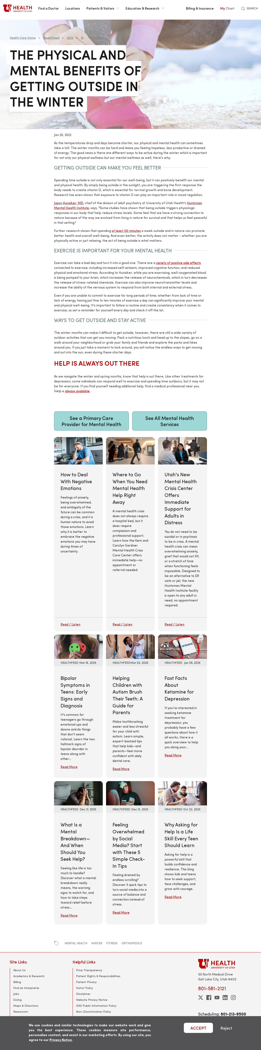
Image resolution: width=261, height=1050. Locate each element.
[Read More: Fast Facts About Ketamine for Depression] (182, 646)
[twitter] (200, 997)
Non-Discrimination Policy (93, 1011)
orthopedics (132, 943)
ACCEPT (198, 1028)
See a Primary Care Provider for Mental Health (91, 421)
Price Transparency (89, 970)
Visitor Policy (84, 988)
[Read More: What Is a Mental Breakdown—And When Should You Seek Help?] (78, 793)
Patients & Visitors (102, 8)
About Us (19, 970)
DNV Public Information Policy (96, 1006)
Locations (72, 8)
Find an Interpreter (26, 988)
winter (96, 943)
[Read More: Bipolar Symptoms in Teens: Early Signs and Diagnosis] (78, 646)
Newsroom (20, 1011)
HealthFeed (51, 38)
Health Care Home (23, 38)
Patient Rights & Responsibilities (98, 976)
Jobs (16, 994)
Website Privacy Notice (91, 1000)
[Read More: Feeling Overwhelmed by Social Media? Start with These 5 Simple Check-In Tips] (130, 793)
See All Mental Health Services (169, 421)
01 (82, 38)
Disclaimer (83, 994)
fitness (111, 943)
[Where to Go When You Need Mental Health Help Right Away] (130, 534)
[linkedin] (225, 997)
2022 (70, 38)
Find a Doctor (48, 8)
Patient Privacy (86, 982)
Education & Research (145, 8)
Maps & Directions (25, 1006)
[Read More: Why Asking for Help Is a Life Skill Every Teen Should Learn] (182, 793)
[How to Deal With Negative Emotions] (78, 534)
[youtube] (217, 997)
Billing (17, 982)
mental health (76, 943)
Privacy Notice (61, 1039)
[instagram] (233, 997)
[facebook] (208, 997)
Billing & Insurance (200, 8)
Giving (17, 1000)
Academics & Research (28, 976)
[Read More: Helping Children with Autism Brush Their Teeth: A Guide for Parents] (130, 646)
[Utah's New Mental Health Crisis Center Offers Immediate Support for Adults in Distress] (182, 534)
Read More (69, 767)
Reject (226, 1028)
